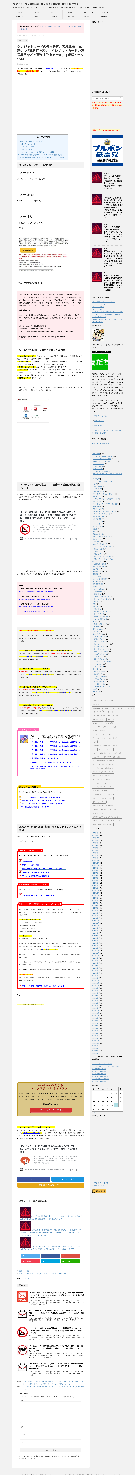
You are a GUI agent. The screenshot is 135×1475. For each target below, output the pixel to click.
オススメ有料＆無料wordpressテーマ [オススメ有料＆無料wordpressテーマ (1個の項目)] (104, 760)
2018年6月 (95, 1025)
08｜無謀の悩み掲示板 (99, 1081)
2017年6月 (95, 1048)
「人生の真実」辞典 (100, 619)
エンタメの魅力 (98, 589)
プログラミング (98, 496)
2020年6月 (95, 965)
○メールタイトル (28, 144)
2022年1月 (95, 918)
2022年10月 (95, 895)
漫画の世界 (97, 594)
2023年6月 (95, 875)
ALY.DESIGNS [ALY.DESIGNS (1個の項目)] (97, 704)
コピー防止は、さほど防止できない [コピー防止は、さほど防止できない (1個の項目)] (103, 764)
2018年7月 (95, 1023)
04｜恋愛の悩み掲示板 (99, 1071)
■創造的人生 (96, 506)
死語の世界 (97, 609)
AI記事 (95, 484)
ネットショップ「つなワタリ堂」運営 (105, 504)
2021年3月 (95, 943)
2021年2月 (95, 945)
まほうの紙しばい (99, 681)
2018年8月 (95, 1020)
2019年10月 (95, 985)
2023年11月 (95, 863)
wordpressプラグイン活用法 (102, 459)
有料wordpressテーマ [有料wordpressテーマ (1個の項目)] (99, 802)
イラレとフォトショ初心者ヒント (104, 494)
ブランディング (98, 521)
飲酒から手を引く (99, 639)
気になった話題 (99, 549)
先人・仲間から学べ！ (100, 544)
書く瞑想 (71, 16)
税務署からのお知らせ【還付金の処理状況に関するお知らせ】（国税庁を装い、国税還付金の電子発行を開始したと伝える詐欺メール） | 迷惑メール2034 (113, 283)
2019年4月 (95, 1000)
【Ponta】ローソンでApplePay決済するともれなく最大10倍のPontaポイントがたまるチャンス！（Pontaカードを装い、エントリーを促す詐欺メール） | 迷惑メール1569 (56, 1295)
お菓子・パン (99, 656)
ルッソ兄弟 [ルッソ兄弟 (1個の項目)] (114, 790)
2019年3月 (95, 1003)
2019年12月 (95, 980)
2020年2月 (95, 975)
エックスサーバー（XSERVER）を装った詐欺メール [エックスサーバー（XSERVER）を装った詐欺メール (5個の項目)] (109, 757)
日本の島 (96, 669)
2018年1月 (95, 1038)
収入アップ (54, 12)
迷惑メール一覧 (27, 1201)
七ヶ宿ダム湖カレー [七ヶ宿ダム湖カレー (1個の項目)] (99, 794)
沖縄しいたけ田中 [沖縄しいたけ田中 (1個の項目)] (105, 809)
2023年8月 (95, 870)
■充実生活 (95, 586)
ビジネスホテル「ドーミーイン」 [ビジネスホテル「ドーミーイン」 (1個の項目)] (103, 787)
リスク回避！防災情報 (100, 579)
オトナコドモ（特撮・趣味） (103, 599)
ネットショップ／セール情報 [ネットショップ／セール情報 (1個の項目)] (101, 779)
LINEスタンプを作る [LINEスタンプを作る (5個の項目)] (99, 719)
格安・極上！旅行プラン (102, 649)
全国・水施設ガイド (100, 624)
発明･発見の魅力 (98, 629)
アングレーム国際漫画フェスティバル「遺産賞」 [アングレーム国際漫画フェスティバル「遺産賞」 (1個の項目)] (108, 753)
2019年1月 (95, 1008)
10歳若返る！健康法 (99, 564)
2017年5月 (95, 1050)
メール (23, 1434)
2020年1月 (95, 978)
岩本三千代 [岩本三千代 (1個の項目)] (96, 798)
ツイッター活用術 (98, 464)
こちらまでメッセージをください (48, 949)
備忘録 (95, 689)
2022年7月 (95, 903)
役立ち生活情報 (98, 634)
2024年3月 (95, 853)
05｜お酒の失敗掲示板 (99, 1074)
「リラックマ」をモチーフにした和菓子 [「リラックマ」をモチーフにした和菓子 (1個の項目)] (105, 738)
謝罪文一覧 (96, 581)
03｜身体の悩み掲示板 (99, 1069)
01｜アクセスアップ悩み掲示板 (102, 1064)
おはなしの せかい (99, 676)
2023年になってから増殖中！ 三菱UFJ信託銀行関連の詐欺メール (42, 155)
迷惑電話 (96, 574)
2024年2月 (95, 855)
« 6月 (94, 1112)
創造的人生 (104, 12)
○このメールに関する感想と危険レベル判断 (37, 152)
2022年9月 (95, 898)
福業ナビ (71, 12)
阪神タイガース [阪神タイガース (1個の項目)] (108, 824)
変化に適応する (98, 534)
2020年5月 (95, 968)
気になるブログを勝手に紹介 (102, 471)
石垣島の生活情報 (99, 671)
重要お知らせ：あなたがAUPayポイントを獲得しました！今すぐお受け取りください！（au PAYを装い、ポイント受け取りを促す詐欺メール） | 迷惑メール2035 (113, 258)
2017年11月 (95, 1043)
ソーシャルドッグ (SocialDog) (32, 1133)
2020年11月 (95, 953)
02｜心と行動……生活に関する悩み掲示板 (106, 1066)
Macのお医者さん (98, 491)
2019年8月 (95, 990)
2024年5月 (95, 848)
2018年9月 (95, 1018)
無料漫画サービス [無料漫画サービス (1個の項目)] (98, 813)
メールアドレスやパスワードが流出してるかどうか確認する (42, 804)
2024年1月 (95, 858)
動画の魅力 (96, 631)
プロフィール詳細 (100, 416)
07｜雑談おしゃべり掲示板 (100, 1079)
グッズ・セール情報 (100, 636)
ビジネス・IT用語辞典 (101, 616)
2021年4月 (95, 940)
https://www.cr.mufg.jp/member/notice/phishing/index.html (35, 599)
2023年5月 (95, 878)
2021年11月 (95, 923)
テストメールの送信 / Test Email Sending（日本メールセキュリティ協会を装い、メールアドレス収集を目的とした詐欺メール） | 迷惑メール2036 (113, 234)
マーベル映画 (98, 591)
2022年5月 (95, 908)
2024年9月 (95, 840)
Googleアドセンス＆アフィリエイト (104, 461)
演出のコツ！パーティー (102, 644)
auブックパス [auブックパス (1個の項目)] (97, 712)
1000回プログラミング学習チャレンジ (106, 499)
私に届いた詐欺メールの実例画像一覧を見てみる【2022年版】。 (56, 746)
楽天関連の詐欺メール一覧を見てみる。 (47, 758)
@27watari (49, 68)
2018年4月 (95, 1030)
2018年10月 (95, 1015)
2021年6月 (95, 935)
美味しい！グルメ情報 (101, 651)
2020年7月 (95, 963)
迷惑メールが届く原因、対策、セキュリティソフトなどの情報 (41, 157)
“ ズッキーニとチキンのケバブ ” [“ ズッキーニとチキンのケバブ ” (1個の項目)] (102, 734)
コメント (23, 1400)
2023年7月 (95, 873)
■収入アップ (96, 479)
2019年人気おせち (101, 654)
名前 (22, 1427)
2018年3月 (95, 1033)
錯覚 (94, 604)
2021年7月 (95, 933)
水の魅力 (96, 621)
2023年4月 (95, 880)
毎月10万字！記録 (99, 516)
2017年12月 (95, 1040)
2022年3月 (95, 913)
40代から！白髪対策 (99, 566)
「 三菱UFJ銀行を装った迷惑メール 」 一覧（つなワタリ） (37, 611)
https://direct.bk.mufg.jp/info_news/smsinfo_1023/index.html (36, 591)
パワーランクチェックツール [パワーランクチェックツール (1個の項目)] (101, 783)
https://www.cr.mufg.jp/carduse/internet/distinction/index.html (36, 607)
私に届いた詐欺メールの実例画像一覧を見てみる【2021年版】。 (56, 750)
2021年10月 (95, 925)
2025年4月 (95, 835)
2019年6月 (95, 995)
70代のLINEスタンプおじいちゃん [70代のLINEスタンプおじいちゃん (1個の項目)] (103, 700)
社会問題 (96, 569)
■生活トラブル (96, 561)
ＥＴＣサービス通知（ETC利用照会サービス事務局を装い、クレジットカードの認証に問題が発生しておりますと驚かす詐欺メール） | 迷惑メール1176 (56, 1330)
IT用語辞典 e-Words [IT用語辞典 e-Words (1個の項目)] (99, 715)
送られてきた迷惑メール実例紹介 (30, 141)
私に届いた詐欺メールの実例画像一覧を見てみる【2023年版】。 (56, 742)
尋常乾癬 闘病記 (98, 584)
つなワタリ (27, 1278)
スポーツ (97, 601)
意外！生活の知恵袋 (100, 659)
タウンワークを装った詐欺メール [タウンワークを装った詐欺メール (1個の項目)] (103, 775)
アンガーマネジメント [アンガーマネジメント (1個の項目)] (106, 749)
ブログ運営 (37, 12)
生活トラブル (20, 16)
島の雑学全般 (98, 674)
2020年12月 (95, 950)
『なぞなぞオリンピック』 (102, 686)
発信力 (95, 531)
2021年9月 (95, 928)
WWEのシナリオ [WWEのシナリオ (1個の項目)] (98, 723)
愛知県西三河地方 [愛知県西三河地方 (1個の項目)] (107, 798)
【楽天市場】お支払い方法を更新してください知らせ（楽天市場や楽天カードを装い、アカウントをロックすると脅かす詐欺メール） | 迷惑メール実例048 (56, 1366)
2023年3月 (95, 883)
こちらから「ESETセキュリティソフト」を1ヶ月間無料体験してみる (51, 692)
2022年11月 (95, 893)
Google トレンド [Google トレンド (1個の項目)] (108, 712)
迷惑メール (22, 1274)
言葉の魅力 (96, 606)
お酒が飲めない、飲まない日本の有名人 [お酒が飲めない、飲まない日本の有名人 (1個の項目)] (105, 745)
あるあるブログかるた (101, 611)
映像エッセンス (98, 509)
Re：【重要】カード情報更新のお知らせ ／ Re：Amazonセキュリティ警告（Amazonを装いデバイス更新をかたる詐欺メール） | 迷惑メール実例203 (56, 1313)
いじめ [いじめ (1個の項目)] (95, 742)
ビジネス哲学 (98, 551)
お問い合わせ (105, 16)
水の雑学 (97, 626)
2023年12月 (95, 860)
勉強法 (95, 529)
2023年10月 (95, 865)
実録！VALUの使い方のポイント (104, 559)
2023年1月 (95, 888)
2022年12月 (95, 890)
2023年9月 (95, 868)
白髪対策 (37, 16)
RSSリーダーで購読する (100, 443)
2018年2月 (95, 1035)
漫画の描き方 (97, 501)
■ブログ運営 (96, 454)
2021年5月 (95, 938)
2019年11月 (95, 983)
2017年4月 (95, 1053)
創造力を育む (97, 519)
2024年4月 (95, 850)
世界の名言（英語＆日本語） (103, 546)
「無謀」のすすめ (87, 12)
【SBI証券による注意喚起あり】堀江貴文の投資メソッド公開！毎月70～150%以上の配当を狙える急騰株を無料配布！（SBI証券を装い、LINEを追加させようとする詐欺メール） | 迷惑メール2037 (50, 1232)
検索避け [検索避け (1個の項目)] (95, 809)
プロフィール (88, 16)
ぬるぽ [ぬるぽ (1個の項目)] (95, 749)
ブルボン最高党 (99, 666)
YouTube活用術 (98, 469)
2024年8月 (95, 843)
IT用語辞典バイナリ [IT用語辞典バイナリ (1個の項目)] (113, 715)
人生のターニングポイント (102, 556)
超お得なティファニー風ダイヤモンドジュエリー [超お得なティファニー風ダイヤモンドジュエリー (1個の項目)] (108, 820)
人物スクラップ (99, 554)
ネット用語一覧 (99, 614)
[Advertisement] (50, 105)
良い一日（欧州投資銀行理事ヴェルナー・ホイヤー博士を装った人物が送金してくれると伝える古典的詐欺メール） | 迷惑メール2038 (113, 182)
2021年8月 (95, 930)
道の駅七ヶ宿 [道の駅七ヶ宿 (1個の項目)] (97, 824)
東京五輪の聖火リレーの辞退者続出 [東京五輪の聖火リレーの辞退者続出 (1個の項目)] (103, 805)
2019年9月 (95, 988)
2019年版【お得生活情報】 (103, 661)
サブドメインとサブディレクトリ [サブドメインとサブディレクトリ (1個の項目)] (103, 772)
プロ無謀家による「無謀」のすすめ (104, 511)
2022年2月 (95, 915)
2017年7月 (95, 1045)
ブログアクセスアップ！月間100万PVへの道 (107, 474)
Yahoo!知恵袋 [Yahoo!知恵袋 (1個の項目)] (109, 723)
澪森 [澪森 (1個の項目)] (115, 809)
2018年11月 (95, 1013)
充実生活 (54, 16)
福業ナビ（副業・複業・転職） (103, 481)
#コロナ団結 (97, 576)
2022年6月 (95, 905)
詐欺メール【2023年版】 (59, 1274)
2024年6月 (95, 845)
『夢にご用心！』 (99, 679)
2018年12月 (95, 1010)
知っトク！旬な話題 (100, 646)
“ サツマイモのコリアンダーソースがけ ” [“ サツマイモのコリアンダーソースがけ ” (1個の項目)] (105, 727)
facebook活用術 (98, 466)
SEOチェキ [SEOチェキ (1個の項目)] (110, 719)
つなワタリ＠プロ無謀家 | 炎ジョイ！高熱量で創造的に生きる (46, 4)
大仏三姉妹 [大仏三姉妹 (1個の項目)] (110, 794)
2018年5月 (95, 1028)
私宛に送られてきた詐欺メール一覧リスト (36, 807)
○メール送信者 (27, 147)
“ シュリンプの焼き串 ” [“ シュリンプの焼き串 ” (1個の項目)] (99, 730)
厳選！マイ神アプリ (100, 641)
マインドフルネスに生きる (101, 536)
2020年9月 (95, 958)
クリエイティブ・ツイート (101, 514)
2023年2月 (95, 885)
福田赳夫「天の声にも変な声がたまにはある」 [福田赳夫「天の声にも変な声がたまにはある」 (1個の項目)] (107, 817)
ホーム (20, 12)
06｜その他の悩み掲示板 (100, 1076)
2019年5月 (95, 998)
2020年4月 (95, 970)
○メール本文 (26, 149)
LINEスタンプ (97, 489)
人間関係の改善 (98, 526)
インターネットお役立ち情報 (102, 456)
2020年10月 (95, 955)
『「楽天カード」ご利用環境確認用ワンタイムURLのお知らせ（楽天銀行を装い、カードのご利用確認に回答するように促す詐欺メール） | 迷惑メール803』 (56, 1348)
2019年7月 (95, 993)
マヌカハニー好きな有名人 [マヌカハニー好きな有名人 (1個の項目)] (101, 790)
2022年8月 (95, 900)
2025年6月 (95, 833)
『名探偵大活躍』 (99, 684)
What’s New (98, 425)
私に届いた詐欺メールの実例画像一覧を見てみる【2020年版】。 (56, 754)
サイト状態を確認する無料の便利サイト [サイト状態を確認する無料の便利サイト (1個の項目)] (105, 768)
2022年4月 (95, 910)
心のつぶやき (97, 539)
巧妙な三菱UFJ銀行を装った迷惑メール (39, 1274)
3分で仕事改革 (97, 486)
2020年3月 (95, 973)
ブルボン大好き (98, 664)
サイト (22, 1442)
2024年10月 (95, 838)
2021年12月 (95, 920)
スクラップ (96, 691)
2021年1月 (95, 948)
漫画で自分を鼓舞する (102, 596)
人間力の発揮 (97, 524)
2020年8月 (95, 960)
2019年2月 (95, 1005)
